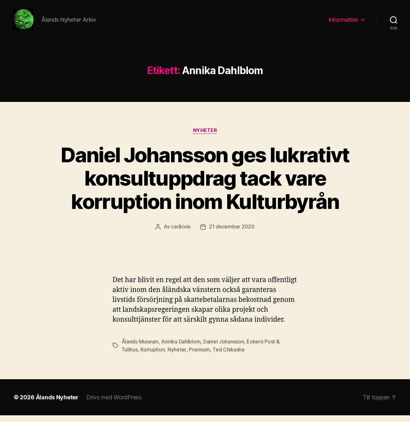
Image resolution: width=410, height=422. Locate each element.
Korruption (152, 356)
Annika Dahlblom (180, 349)
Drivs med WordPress (114, 404)
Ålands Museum (140, 349)
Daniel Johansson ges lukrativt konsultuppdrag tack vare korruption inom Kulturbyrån (204, 185)
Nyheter (205, 138)
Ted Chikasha (228, 356)
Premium (199, 356)
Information (343, 23)
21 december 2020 (232, 234)
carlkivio (181, 234)
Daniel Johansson (223, 349)
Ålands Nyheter (57, 404)
